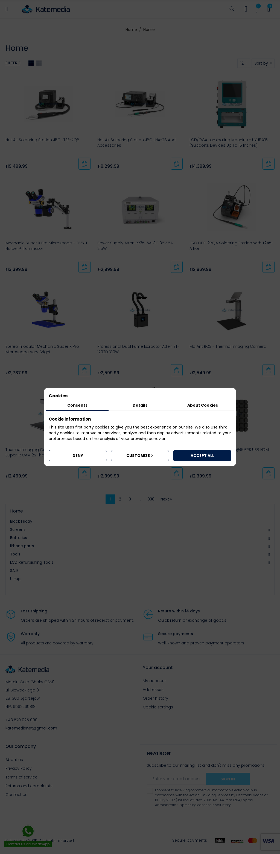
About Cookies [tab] (202, 405)
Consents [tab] (77, 405)
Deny (77, 455)
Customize (140, 455)
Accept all (202, 455)
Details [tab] (140, 405)
